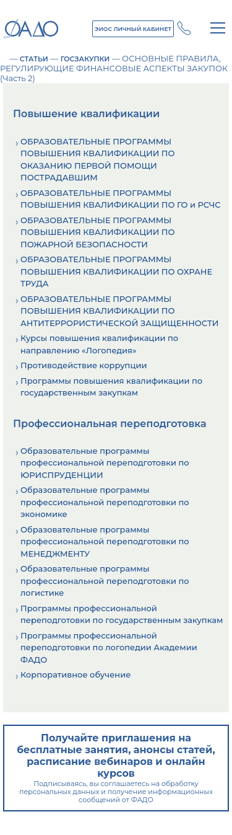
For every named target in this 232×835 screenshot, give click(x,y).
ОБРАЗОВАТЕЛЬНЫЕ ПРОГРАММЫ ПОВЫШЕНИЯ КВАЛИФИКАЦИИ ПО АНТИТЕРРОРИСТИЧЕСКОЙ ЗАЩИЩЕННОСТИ (119, 311)
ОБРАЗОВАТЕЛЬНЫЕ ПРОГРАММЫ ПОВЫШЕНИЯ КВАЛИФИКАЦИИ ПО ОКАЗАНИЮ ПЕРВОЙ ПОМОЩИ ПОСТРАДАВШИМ (97, 159)
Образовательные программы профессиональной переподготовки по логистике (104, 580)
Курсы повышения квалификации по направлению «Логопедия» (99, 344)
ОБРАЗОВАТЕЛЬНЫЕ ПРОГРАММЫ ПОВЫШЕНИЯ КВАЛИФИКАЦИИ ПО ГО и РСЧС (120, 199)
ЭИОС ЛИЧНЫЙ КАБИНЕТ (133, 28)
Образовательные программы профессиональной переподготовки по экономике (104, 502)
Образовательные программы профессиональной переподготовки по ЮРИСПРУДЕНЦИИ (104, 463)
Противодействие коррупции (83, 365)
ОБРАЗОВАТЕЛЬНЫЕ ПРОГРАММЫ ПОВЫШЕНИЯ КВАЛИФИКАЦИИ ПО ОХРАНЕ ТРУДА (116, 271)
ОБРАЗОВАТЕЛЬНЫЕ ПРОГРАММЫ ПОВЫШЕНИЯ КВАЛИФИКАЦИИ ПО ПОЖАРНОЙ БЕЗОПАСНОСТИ (97, 232)
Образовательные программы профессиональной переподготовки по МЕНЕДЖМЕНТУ (104, 541)
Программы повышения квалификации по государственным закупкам (111, 387)
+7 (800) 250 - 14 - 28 (184, 28)
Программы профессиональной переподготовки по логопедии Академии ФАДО (108, 647)
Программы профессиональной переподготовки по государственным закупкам (121, 614)
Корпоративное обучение (75, 674)
